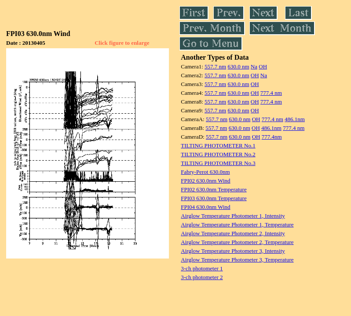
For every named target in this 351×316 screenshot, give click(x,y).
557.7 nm (215, 66)
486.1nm (295, 119)
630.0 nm (238, 66)
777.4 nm (271, 93)
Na (254, 66)
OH (263, 66)
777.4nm (272, 136)
